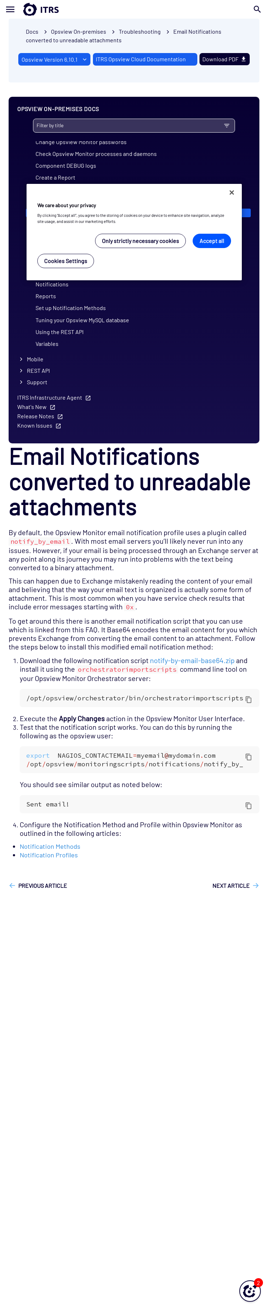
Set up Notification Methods (71, 307)
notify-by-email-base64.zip (192, 660)
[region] (134, 232)
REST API (38, 370)
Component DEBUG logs (66, 165)
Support (37, 382)
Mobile (35, 359)
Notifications (52, 284)
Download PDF (224, 59)
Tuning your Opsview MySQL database (82, 319)
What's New (32, 406)
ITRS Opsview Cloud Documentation (141, 59)
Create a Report (55, 177)
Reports (46, 295)
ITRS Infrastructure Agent (49, 397)
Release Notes (35, 416)
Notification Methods (50, 846)
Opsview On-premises (78, 31)
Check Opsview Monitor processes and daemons (96, 153)
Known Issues (34, 425)
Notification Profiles (49, 855)
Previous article (42, 885)
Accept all (211, 240)
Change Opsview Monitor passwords (81, 141)
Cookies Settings (65, 260)
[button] (250, 1291)
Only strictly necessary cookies (140, 240)
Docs (32, 31)
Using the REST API (60, 331)
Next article (231, 885)
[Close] (232, 192)
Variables (47, 343)
